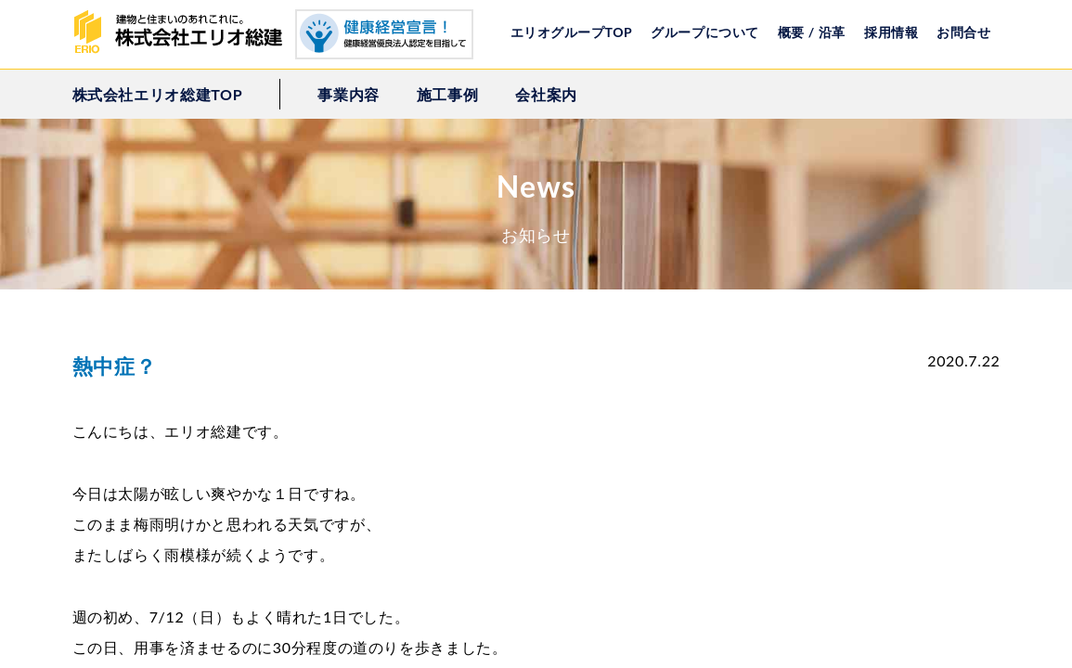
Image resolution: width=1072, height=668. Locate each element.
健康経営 (384, 34)
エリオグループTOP (571, 32)
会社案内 (546, 94)
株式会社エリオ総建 (183, 32)
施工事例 (448, 94)
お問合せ (963, 32)
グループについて (704, 32)
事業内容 (348, 94)
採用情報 (891, 32)
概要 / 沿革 (812, 32)
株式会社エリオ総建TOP (157, 94)
